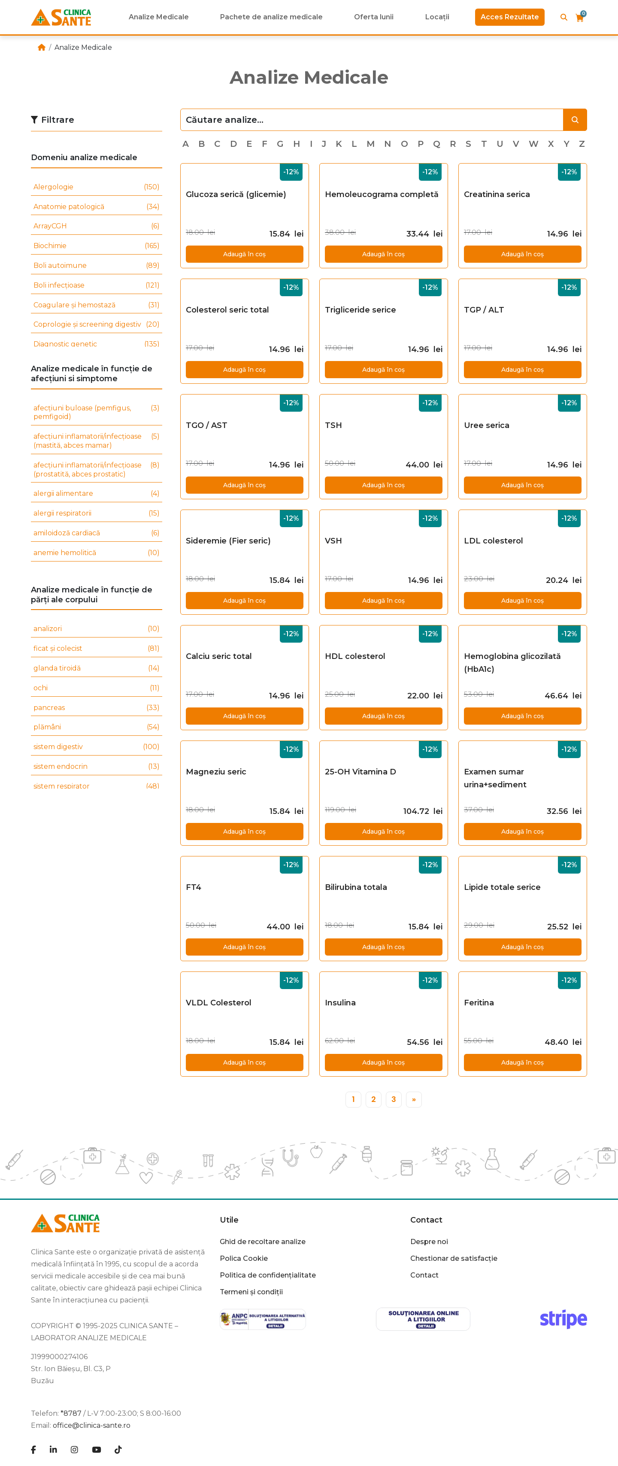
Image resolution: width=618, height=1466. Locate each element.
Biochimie (96, 246)
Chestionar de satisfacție (453, 1258)
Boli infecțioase (96, 285)
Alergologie (96, 187)
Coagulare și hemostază (96, 305)
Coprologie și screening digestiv (96, 324)
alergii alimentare (96, 493)
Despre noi (429, 1242)
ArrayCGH (96, 226)
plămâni (96, 727)
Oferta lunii (374, 17)
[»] (414, 1100)
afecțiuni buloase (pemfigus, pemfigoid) (96, 413)
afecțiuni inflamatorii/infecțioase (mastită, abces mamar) (96, 441)
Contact (426, 1220)
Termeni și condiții (251, 1292)
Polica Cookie (244, 1258)
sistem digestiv (96, 747)
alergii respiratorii (96, 513)
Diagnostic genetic (96, 344)
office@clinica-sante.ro (91, 1425)
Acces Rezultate (510, 17)
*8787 (71, 1413)
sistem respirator (96, 786)
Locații (437, 17)
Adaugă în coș (244, 254)
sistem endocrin (96, 766)
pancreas (96, 708)
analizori (96, 629)
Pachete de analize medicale (271, 17)
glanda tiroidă (96, 668)
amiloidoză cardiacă (96, 533)
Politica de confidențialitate (268, 1275)
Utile (229, 1220)
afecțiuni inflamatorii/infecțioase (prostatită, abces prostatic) (96, 470)
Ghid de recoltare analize (263, 1242)
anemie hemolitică (96, 553)
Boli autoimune (96, 265)
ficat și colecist (96, 648)
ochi (96, 688)
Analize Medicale (159, 17)
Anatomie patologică (96, 207)
